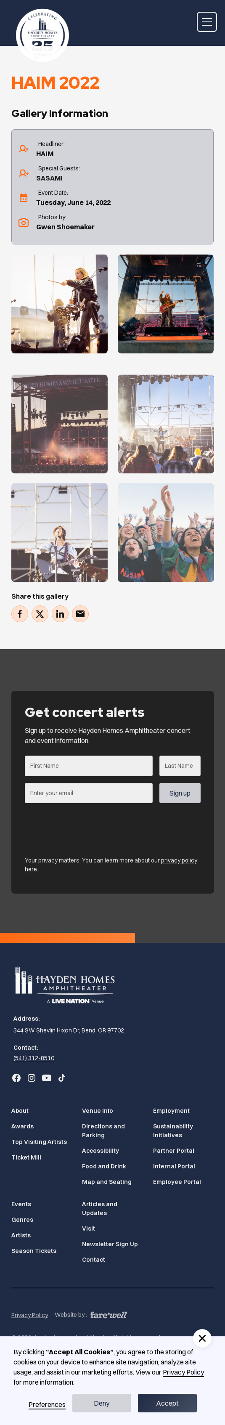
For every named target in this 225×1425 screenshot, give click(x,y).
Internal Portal (174, 1166)
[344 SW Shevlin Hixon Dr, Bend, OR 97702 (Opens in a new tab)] (67, 1030)
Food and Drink (104, 1166)
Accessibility (100, 1150)
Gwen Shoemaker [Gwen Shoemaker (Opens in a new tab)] (65, 227)
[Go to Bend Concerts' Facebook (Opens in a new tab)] (16, 1078)
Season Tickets (33, 1251)
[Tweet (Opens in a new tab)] (40, 614)
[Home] (40, 35)
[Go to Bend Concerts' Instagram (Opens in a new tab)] (31, 1078)
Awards (22, 1126)
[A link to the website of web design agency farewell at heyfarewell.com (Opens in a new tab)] (108, 1330)
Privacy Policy (29, 1331)
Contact (93, 1259)
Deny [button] (101, 1403)
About (20, 1111)
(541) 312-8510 (33, 1058)
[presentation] (89, 830)
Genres (22, 1219)
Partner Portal (173, 1150)
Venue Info (97, 1111)
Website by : (71, 1331)
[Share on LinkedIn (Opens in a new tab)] (60, 614)
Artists (21, 1235)
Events (21, 1204)
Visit (88, 1228)
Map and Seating (107, 1182)
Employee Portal (177, 1182)
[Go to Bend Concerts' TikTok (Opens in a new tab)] (62, 1078)
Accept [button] (167, 1403)
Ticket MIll (26, 1157)
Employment (171, 1111)
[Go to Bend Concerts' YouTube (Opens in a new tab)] (47, 1078)
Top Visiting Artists (39, 1142)
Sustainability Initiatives (173, 1130)
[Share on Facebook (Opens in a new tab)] (20, 614)
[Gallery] (59, 304)
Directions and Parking (103, 1130)
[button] (205, 22)
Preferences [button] (47, 1404)
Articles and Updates (99, 1208)
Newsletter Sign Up (110, 1244)
